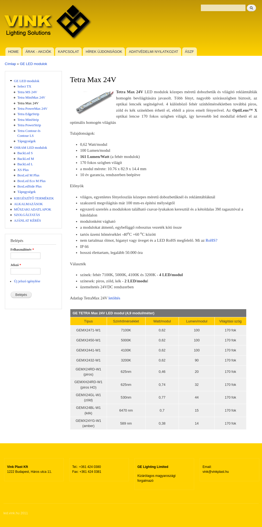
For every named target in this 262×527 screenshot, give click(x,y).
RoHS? (211, 240)
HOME (13, 52)
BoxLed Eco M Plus (31, 181)
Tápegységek (26, 141)
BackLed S (25, 153)
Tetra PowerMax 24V (32, 109)
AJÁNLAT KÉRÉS (27, 220)
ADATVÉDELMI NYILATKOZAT (153, 52)
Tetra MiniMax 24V (31, 97)
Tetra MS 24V (27, 92)
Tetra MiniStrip (28, 120)
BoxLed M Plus (28, 175)
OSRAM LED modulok (30, 148)
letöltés (114, 298)
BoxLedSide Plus (29, 186)
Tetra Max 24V (28, 103)
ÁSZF (189, 52)
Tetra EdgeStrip (28, 114)
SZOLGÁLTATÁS (27, 215)
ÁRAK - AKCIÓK (38, 52)
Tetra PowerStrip (29, 125)
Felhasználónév (22, 249)
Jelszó (16, 265)
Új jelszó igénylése (27, 281)
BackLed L (25, 164)
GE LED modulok (33, 64)
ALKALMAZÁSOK (28, 204)
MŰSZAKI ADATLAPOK (32, 209)
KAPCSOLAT (68, 52)
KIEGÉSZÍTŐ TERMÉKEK (34, 198)
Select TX (24, 86)
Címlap (10, 64)
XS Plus (23, 170)
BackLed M (25, 159)
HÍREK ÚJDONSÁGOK (104, 52)
